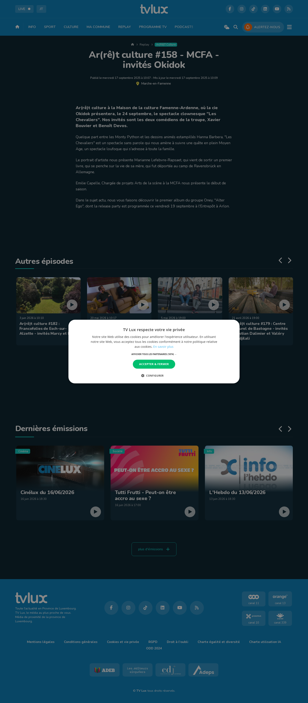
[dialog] (154, 351)
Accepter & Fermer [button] (154, 364)
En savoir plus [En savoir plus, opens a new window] (163, 347)
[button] (154, 354)
